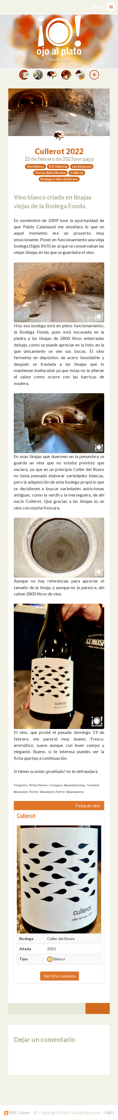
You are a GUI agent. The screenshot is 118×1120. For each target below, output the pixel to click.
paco (88, 159)
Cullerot (26, 816)
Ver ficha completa (60, 976)
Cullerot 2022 (59, 151)
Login (108, 1112)
